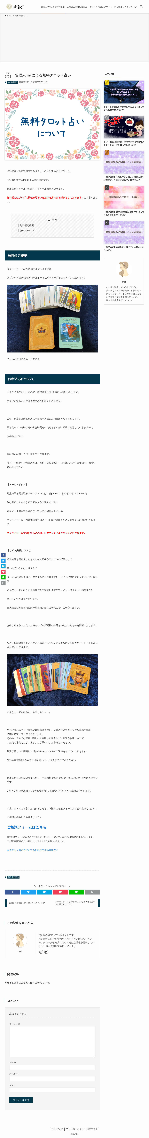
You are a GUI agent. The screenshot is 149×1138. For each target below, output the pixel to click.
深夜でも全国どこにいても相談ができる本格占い (32, 850)
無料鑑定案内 (12, 82)
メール (13, 1074)
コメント (14, 1024)
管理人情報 (92, 1129)
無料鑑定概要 (27, 225)
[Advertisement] (74, 39)
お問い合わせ (57, 1129)
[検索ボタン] (141, 6)
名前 (12, 1062)
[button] (12, 892)
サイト (12, 1085)
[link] (41, 952)
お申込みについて (29, 230)
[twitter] (46, 952)
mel (20, 951)
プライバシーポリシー (75, 1129)
